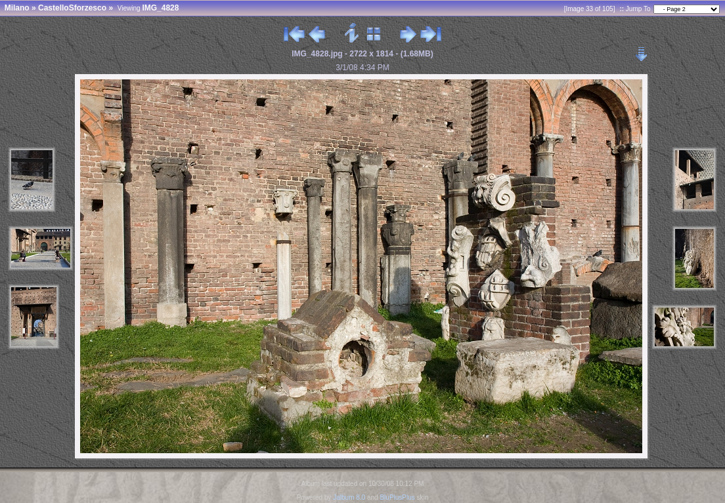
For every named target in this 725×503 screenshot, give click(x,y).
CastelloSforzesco (72, 7)
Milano (17, 7)
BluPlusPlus (397, 497)
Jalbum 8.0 (349, 497)
